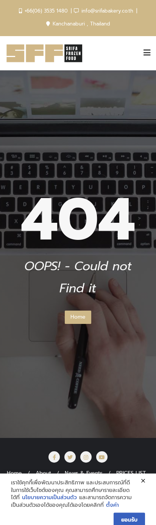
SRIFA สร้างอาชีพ (92, 483)
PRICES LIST (131, 473)
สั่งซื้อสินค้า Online (36, 483)
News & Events (84, 473)
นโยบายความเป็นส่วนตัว (49, 517)
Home (78, 317)
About (43, 473)
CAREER (136, 483)
